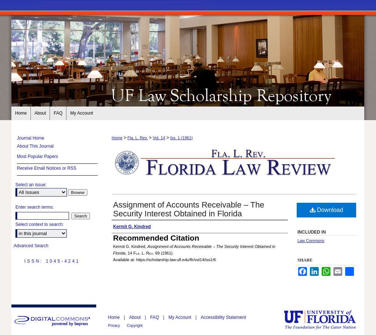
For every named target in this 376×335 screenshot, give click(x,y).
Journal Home (30, 138)
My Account (180, 317)
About (135, 317)
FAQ (155, 317)
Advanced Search (31, 245)
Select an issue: (31, 184)
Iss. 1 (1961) (181, 138)
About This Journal (35, 146)
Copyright (135, 326)
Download (326, 210)
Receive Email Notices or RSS (46, 168)
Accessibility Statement (223, 317)
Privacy (114, 326)
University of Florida (325, 320)
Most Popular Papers (37, 156)
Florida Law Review (188, 95)
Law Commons (310, 240)
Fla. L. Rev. (137, 138)
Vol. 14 (159, 138)
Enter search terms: (34, 207)
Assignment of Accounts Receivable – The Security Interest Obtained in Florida (188, 209)
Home (117, 138)
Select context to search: (39, 224)
